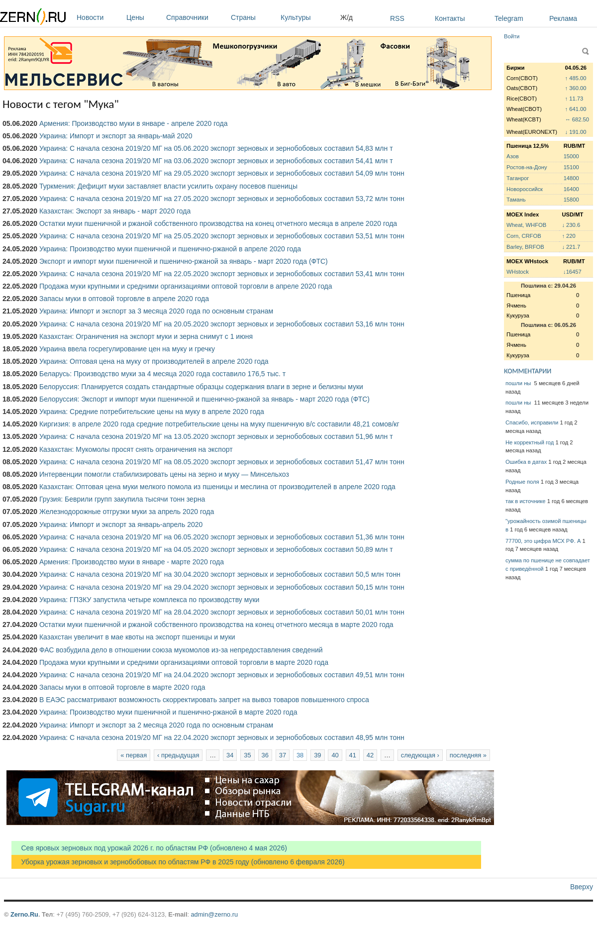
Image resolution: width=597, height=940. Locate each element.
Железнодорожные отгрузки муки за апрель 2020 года (126, 512)
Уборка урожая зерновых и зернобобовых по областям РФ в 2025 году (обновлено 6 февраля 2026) (178, 862)
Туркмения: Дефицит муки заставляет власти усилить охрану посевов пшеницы (168, 186)
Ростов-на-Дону (526, 167)
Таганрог (517, 178)
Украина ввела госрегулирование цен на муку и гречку (127, 349)
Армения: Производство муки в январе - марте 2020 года (131, 562)
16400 (571, 189)
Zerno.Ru (24, 914)
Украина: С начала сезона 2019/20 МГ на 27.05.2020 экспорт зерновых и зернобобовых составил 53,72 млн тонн (221, 199)
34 (229, 755)
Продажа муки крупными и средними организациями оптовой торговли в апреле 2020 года (185, 286)
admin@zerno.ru (214, 914)
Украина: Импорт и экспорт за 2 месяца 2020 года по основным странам (156, 725)
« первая (133, 755)
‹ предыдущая (178, 755)
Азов (512, 156)
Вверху (581, 887)
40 (334, 755)
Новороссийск (524, 189)
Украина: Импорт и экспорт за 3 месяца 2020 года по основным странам (156, 311)
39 (317, 755)
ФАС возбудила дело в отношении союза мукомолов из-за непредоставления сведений (181, 650)
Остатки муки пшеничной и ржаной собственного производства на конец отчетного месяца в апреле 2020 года (218, 223)
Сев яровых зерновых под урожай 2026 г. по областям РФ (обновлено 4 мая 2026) (149, 848)
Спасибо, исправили (531, 422)
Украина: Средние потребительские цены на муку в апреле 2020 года (151, 412)
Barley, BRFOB (525, 247)
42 (370, 755)
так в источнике (525, 501)
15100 (571, 167)
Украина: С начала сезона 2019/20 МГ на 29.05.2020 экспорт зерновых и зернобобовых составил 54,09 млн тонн (221, 173)
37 (282, 755)
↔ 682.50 (577, 119)
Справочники (196, 17)
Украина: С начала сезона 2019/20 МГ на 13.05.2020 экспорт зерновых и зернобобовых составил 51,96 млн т (216, 436)
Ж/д (346, 17)
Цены (143, 17)
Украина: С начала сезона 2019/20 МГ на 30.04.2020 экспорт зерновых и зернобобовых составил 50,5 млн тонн (219, 574)
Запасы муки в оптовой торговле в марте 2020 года (122, 687)
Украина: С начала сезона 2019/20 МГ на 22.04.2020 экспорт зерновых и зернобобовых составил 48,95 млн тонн (221, 737)
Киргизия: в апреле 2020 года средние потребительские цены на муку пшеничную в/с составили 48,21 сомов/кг (219, 424)
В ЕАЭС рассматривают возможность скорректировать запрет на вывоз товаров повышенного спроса (204, 700)
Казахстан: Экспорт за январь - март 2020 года (115, 211)
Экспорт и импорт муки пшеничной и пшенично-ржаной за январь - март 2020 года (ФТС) (183, 261)
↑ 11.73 (574, 99)
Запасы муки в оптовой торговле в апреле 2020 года (124, 299)
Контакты (450, 18)
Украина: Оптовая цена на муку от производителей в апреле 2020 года (154, 361)
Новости (99, 17)
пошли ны (518, 383)
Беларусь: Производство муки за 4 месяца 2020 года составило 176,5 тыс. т (162, 374)
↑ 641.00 (576, 109)
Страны (253, 17)
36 (265, 755)
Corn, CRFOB (523, 236)
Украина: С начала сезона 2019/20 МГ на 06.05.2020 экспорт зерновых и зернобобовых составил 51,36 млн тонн (221, 537)
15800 (571, 200)
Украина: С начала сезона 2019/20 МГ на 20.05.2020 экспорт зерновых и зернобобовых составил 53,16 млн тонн (221, 324)
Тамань (515, 200)
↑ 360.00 (576, 88)
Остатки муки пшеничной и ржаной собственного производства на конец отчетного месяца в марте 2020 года (216, 624)
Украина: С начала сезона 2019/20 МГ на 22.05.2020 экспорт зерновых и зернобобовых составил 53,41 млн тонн (221, 274)
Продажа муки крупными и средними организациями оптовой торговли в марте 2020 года (183, 662)
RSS (397, 18)
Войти (511, 36)
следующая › (420, 755)
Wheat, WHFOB (526, 225)
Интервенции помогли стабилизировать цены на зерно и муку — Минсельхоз (164, 474)
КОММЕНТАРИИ (527, 371)
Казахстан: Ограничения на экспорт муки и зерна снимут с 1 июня (146, 336)
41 (352, 755)
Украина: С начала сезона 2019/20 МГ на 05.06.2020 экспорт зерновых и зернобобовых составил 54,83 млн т (216, 148)
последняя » (468, 755)
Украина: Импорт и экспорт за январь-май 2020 (116, 136)
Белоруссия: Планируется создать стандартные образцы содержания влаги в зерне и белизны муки (201, 387)
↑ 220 (568, 236)
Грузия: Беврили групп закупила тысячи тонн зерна (122, 499)
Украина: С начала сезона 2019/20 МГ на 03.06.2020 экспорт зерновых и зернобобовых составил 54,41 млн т (216, 161)
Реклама (563, 18)
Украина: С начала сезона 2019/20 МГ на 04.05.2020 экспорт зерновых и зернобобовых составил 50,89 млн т (216, 549)
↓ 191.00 (576, 132)
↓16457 (572, 272)
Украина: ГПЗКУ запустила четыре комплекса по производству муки (149, 600)
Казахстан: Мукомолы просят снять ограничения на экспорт (136, 449)
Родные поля (522, 482)
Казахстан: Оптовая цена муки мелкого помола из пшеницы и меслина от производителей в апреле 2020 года (217, 487)
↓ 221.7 (571, 247)
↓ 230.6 (571, 225)
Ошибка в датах (526, 462)
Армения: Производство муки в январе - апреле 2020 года (133, 123)
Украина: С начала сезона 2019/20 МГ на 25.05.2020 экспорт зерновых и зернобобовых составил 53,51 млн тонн (221, 236)
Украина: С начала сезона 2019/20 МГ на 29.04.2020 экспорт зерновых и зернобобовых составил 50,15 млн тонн (221, 587)
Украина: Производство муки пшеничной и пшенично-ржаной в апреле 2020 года (170, 249)
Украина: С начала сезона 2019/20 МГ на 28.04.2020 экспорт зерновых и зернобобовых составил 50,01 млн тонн (221, 612)
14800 (571, 178)
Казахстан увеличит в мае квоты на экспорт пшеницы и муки (137, 637)
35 (247, 755)
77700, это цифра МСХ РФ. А (543, 541)
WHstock (517, 272)
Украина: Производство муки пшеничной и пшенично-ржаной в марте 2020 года (168, 712)
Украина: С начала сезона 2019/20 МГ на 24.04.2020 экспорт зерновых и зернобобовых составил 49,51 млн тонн (221, 675)
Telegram (509, 18)
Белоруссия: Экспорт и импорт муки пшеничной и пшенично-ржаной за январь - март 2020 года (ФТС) (204, 399)
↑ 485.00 (576, 78)
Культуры (308, 17)
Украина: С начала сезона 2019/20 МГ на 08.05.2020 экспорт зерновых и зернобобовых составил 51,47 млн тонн (221, 462)
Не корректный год (529, 442)
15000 (571, 156)
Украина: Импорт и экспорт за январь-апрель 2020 (120, 524)
